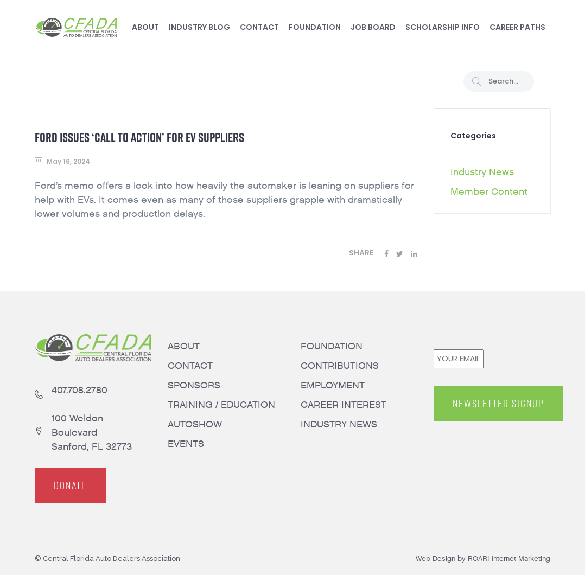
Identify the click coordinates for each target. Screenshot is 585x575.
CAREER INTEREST (343, 405)
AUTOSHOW (195, 424)
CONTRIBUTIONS (340, 366)
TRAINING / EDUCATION (221, 405)
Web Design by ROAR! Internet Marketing (483, 558)
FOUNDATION (332, 346)
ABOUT (184, 346)
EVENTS (186, 444)
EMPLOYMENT (333, 385)
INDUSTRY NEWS (339, 424)
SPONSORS (194, 385)
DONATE (70, 485)
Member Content (488, 192)
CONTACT (190, 366)
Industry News (482, 172)
